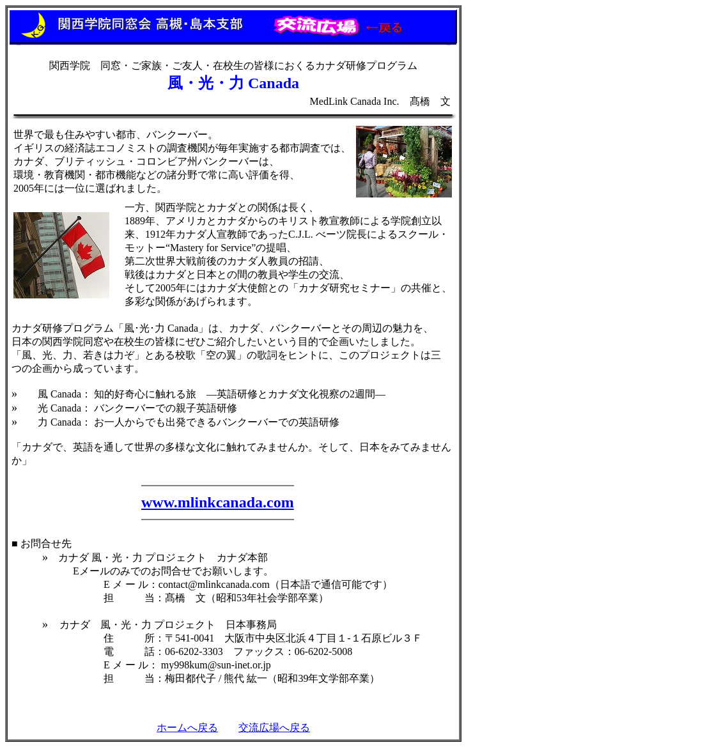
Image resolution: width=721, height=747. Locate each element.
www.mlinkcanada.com (217, 502)
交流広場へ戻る (274, 727)
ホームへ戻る (187, 727)
